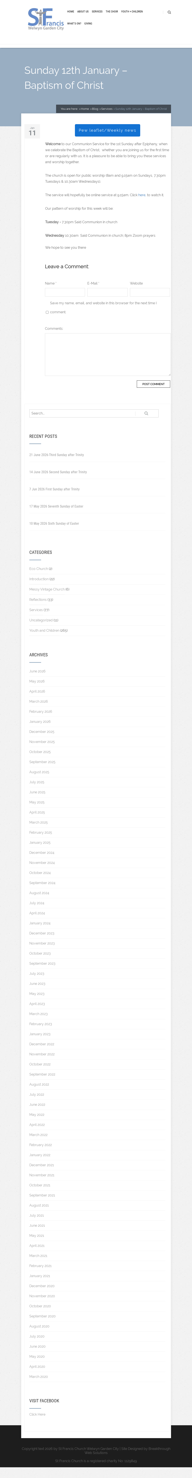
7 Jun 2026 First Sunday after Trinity (54, 500)
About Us (83, 17)
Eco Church (38, 579)
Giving (88, 29)
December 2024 (41, 863)
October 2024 (40, 883)
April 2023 (37, 1014)
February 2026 (40, 722)
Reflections (38, 610)
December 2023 (41, 944)
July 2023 (36, 984)
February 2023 (40, 1035)
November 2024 (42, 873)
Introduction (39, 590)
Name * (51, 294)
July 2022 (36, 1105)
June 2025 (37, 803)
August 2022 (39, 1095)
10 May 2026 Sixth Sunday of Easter (54, 534)
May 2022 (36, 1125)
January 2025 (40, 853)
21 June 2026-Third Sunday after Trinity (56, 466)
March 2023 (38, 1025)
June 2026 (37, 682)
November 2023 (42, 954)
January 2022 (39, 1166)
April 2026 (37, 702)
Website (136, 294)
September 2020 (42, 1327)
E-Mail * (93, 294)
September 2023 (42, 974)
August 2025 (39, 783)
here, (142, 206)
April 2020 (37, 1377)
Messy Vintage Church (47, 600)
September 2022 (42, 1085)
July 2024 (36, 914)
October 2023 (40, 964)
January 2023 (40, 1045)
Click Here (37, 1425)
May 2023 (37, 1004)
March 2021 (38, 1266)
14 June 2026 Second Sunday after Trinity (58, 483)
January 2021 (39, 1287)
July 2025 (36, 793)
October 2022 (40, 1075)
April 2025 (37, 823)
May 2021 (36, 1246)
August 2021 (39, 1216)
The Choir (112, 17)
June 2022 (37, 1115)
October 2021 (39, 1196)
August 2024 (39, 904)
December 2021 (41, 1176)
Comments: (54, 339)
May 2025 (37, 813)
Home (70, 17)
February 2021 (40, 1277)
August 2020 (39, 1337)
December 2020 (42, 1297)
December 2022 (41, 1055)
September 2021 (42, 1206)
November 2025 (42, 752)
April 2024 (37, 924)
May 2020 (37, 1367)
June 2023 (37, 994)
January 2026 (40, 732)
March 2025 (38, 833)
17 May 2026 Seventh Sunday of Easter (56, 517)
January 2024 (40, 934)
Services (97, 17)
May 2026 (37, 692)
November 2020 (42, 1307)
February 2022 (40, 1156)
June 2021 (37, 1236)
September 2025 (42, 773)
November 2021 (41, 1186)
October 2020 (40, 1317)
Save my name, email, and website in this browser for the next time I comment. (103, 318)
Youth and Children (44, 641)
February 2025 (40, 843)
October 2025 (40, 763)
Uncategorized (41, 631)
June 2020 (37, 1357)
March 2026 (38, 712)
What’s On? (74, 29)
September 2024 (42, 894)
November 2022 (42, 1065)
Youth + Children (132, 17)
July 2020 (37, 1347)
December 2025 (41, 742)
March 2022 (38, 1146)
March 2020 (38, 1387)
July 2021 (36, 1226)
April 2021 (37, 1256)
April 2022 (37, 1135)
